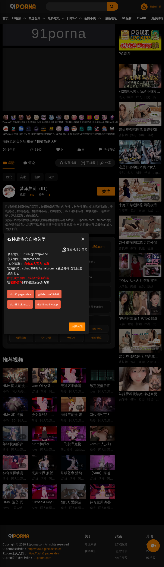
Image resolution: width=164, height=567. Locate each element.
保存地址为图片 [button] (74, 249)
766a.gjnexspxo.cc (35, 254)
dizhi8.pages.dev (20, 294)
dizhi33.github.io (20, 304)
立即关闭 (77, 326)
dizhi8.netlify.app (47, 304)
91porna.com (32, 259)
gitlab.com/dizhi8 (48, 294)
